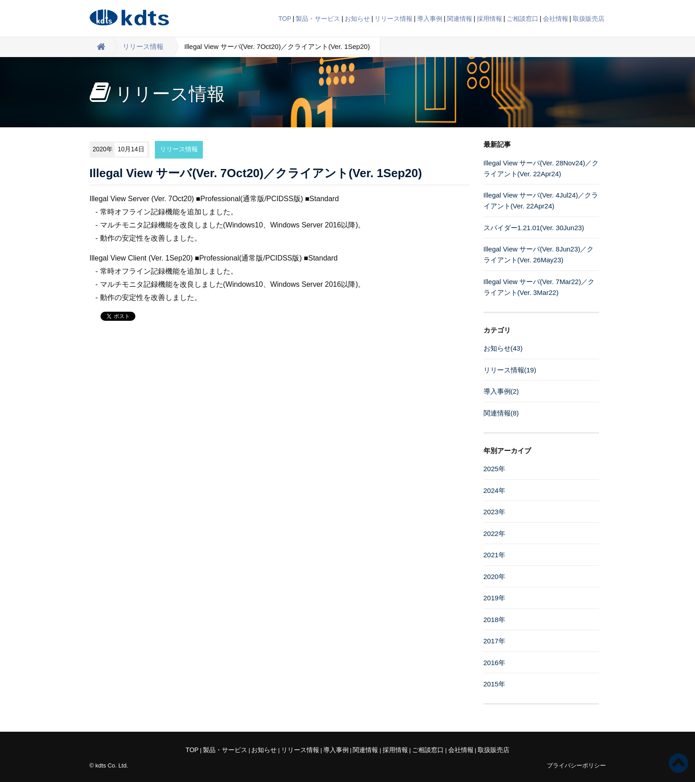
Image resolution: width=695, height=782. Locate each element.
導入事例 (429, 18)
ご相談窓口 (522, 18)
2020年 (494, 576)
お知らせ (357, 18)
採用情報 (489, 18)
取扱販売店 (588, 18)
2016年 (494, 662)
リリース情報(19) (510, 370)
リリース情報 (393, 18)
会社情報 (555, 18)
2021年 (494, 555)
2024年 (494, 490)
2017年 (494, 641)
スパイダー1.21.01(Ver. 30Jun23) (534, 228)
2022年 (494, 533)
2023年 (494, 512)
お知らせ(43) (503, 348)
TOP (285, 18)
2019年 (494, 598)
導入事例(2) (501, 391)
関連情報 (459, 18)
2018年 (494, 619)
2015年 (494, 684)
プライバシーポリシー (576, 765)
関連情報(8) (501, 413)
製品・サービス (318, 18)
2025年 (494, 469)
